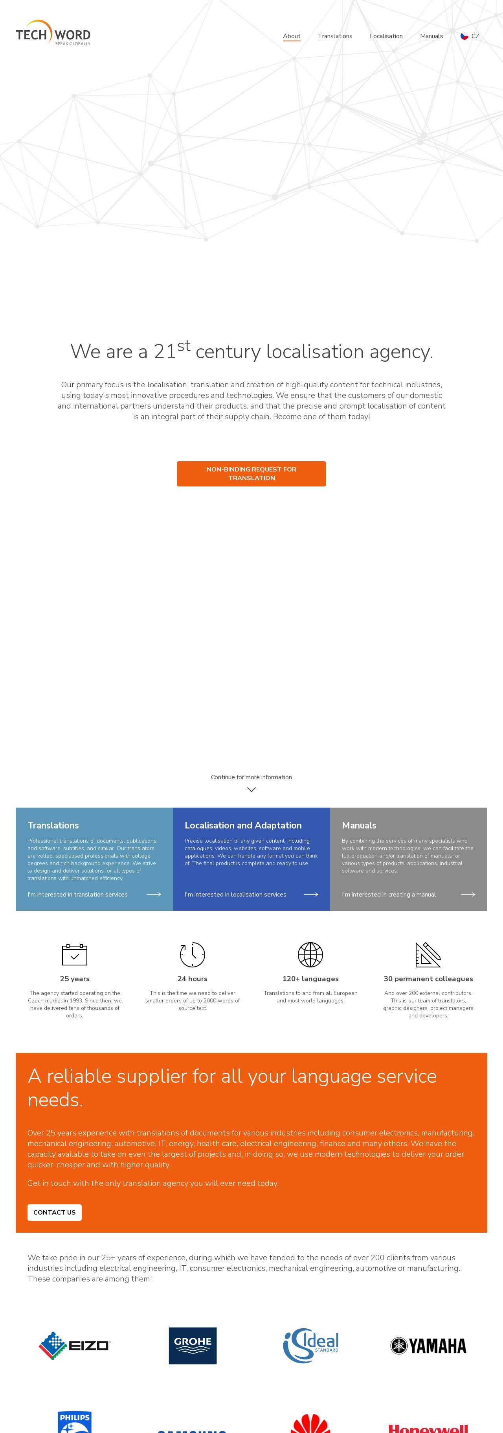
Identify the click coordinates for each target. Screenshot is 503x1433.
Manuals (431, 36)
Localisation (386, 36)
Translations (335, 36)
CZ (470, 36)
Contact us (54, 1212)
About (292, 36)
